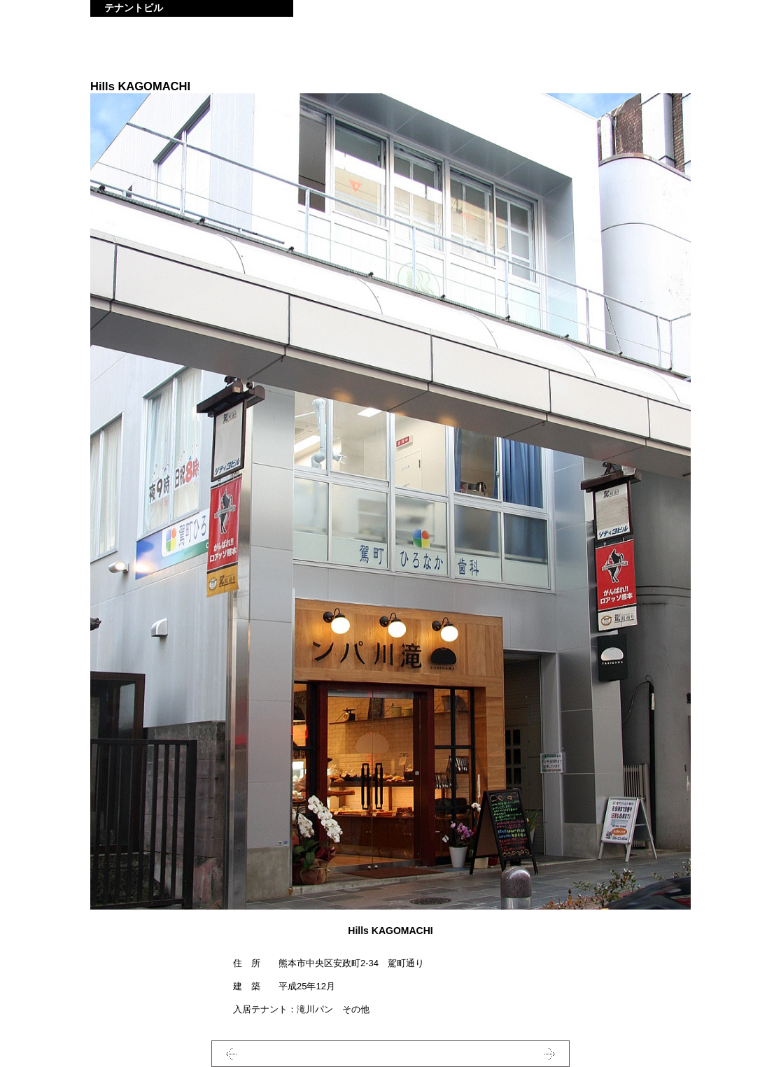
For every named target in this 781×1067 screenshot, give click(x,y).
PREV (258, 1053)
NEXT (522, 1053)
